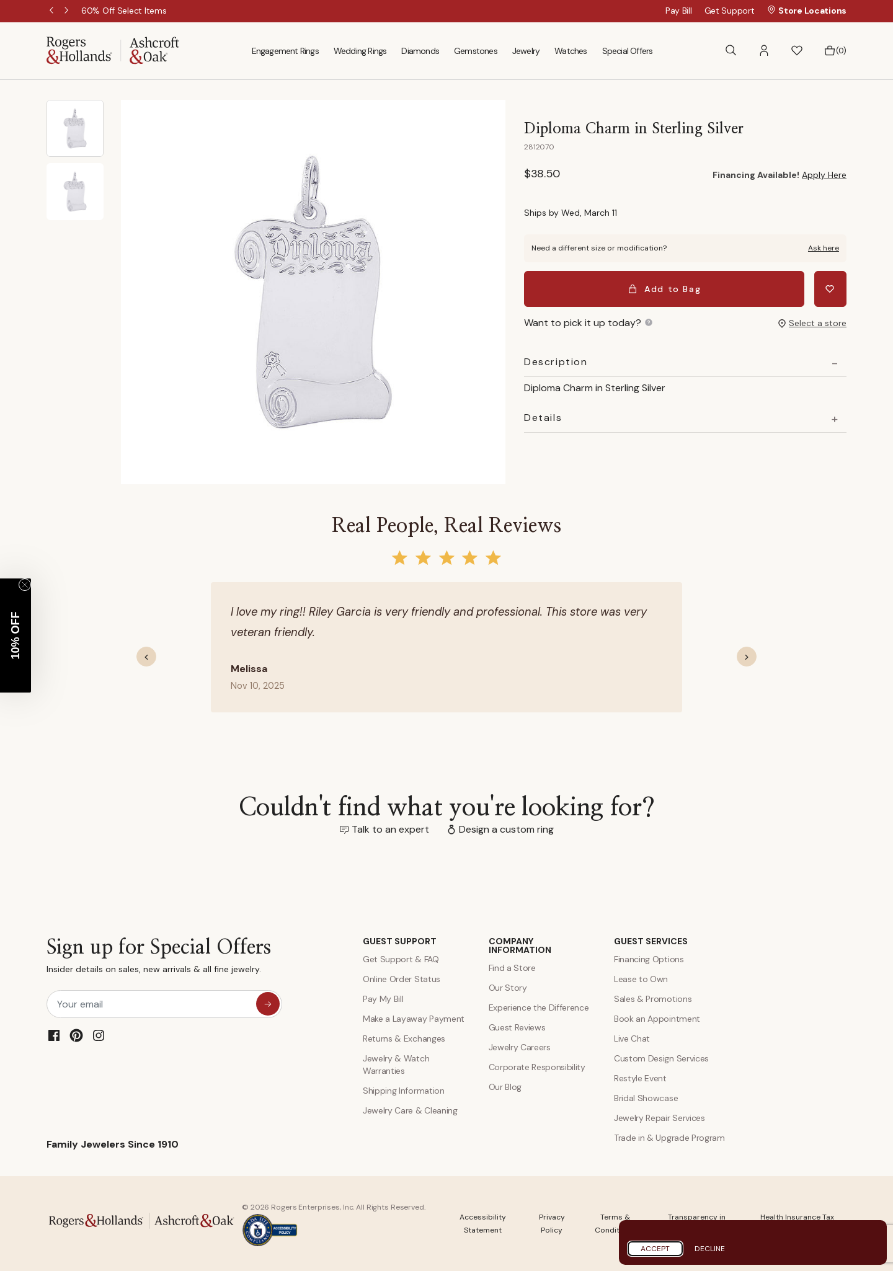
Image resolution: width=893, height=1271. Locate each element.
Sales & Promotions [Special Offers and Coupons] (652, 998)
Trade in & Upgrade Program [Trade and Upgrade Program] (669, 1137)
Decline (710, 1249)
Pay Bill (678, 10)
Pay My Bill (383, 998)
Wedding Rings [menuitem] (360, 50)
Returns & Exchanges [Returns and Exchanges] (404, 1038)
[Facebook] (54, 1035)
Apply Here (824, 174)
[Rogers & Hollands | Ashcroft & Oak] (113, 49)
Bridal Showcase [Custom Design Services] (646, 1098)
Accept (655, 1249)
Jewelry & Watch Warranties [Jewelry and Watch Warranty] (396, 1064)
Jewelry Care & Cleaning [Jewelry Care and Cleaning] (410, 1110)
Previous (53, 11)
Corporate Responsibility (537, 1067)
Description (556, 362)
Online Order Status (401, 979)
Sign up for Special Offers (159, 958)
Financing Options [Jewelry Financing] (649, 959)
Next (67, 11)
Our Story (508, 987)
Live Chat (632, 1038)
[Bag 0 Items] (835, 51)
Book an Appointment (657, 1018)
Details (543, 418)
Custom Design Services (661, 1058)
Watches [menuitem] (570, 50)
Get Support (729, 10)
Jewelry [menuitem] (526, 50)
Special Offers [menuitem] (627, 50)
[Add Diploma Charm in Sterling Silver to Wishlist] (830, 289)
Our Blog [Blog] (505, 1086)
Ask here (823, 248)
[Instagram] (98, 1035)
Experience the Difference (539, 1007)
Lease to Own (641, 979)
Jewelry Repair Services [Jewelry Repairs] (659, 1117)
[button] (764, 50)
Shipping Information (404, 1090)
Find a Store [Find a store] (512, 967)
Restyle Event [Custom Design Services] (640, 1078)
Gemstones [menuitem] (475, 50)
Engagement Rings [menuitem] (285, 50)
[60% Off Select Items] (123, 10)
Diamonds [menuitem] (420, 50)
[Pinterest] (76, 1035)
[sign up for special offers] (268, 1004)
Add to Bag (664, 288)
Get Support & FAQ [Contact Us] (401, 959)
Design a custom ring (506, 829)
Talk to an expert (390, 829)
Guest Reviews (517, 1027)
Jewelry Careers (520, 1047)
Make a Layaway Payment (413, 1018)
